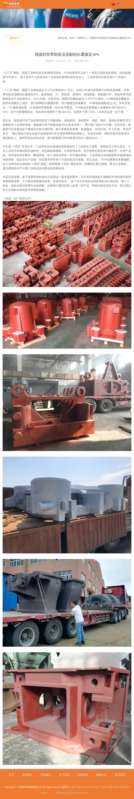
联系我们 (120, 774)
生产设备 (64, 774)
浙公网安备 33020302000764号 (71, 793)
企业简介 (27, 774)
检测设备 (83, 774)
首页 (11, 774)
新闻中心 (14, 38)
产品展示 (46, 774)
